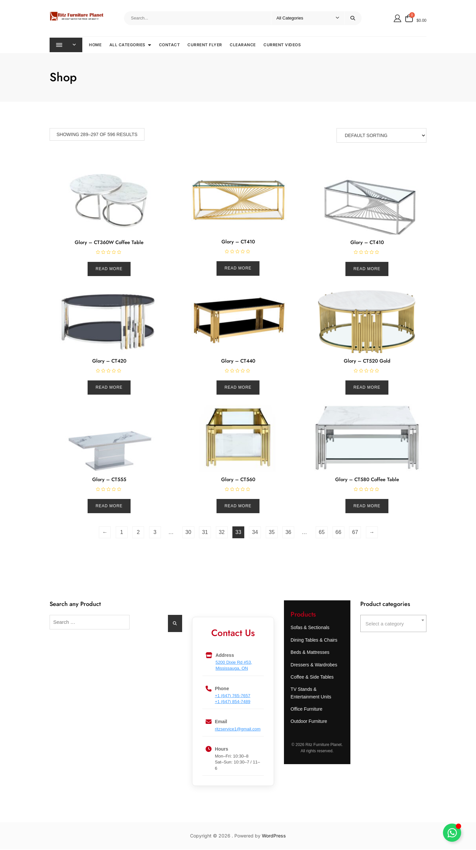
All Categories (128, 45)
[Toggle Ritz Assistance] (452, 833)
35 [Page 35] (272, 533)
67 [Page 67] (355, 533)
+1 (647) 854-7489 (232, 702)
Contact (170, 45)
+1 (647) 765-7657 (232, 696)
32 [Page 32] (222, 533)
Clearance (244, 45)
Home (96, 45)
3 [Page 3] (154, 533)
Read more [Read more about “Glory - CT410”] (238, 268)
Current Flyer (205, 45)
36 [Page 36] (288, 533)
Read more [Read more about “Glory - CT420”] (109, 388)
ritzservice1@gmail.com (237, 729)
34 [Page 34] (255, 533)
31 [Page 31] (205, 533)
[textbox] (393, 624)
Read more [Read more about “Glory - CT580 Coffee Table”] (366, 506)
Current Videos (283, 45)
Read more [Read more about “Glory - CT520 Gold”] (366, 388)
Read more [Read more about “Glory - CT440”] (238, 388)
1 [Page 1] (121, 533)
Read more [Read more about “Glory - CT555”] (109, 506)
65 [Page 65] (322, 533)
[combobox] (393, 624)
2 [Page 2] (138, 533)
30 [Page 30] (188, 533)
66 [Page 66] (338, 533)
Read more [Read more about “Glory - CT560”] (238, 506)
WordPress (274, 836)
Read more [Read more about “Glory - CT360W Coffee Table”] (109, 269)
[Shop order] (381, 136)
